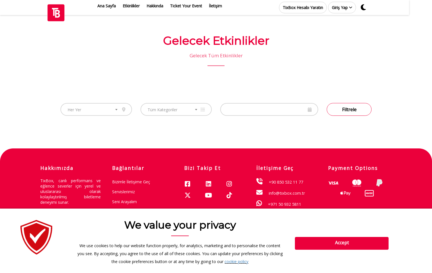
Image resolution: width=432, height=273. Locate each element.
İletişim (226, 6)
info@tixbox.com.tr (287, 193)
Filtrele (349, 109)
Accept (342, 243)
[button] (353, 7)
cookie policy (236, 261)
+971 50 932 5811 (284, 204)
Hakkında (166, 6)
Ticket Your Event (197, 6)
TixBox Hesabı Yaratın (314, 7)
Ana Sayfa (118, 6)
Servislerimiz (123, 191)
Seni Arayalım (124, 201)
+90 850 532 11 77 (286, 182)
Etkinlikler (142, 6)
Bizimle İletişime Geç (131, 181)
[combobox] (96, 109)
